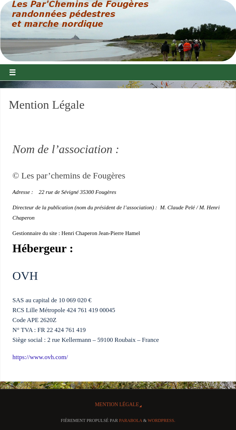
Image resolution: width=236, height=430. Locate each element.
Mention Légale (117, 404)
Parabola (130, 420)
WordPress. (161, 420)
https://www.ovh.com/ (40, 357)
